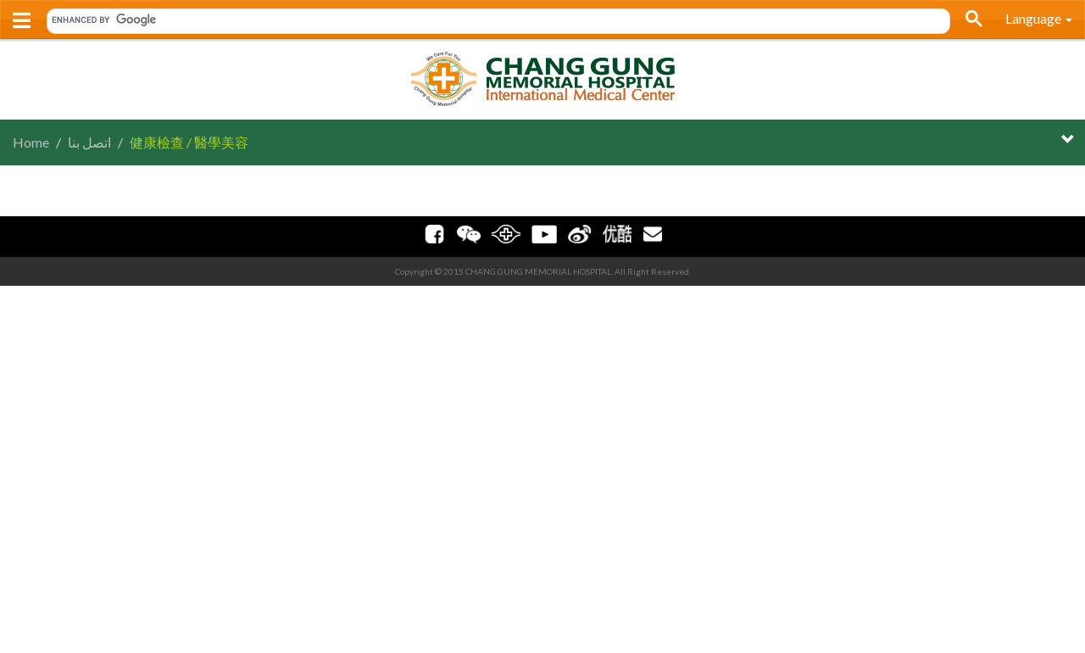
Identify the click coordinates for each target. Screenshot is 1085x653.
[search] (492, 19)
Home (31, 142)
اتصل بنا (89, 142)
